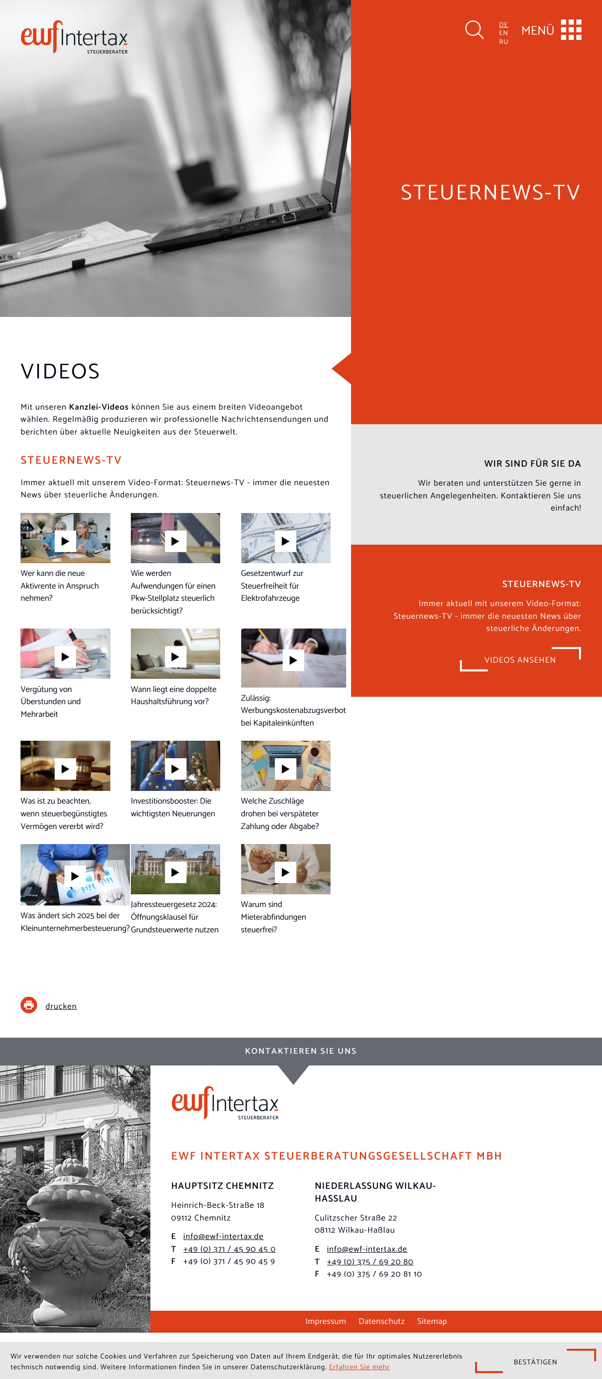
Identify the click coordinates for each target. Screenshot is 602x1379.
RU (503, 41)
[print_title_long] (56, 1005)
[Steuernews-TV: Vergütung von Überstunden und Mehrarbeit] (65, 674)
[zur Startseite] (74, 37)
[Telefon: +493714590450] (230, 1248)
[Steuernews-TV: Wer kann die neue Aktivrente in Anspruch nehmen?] (65, 558)
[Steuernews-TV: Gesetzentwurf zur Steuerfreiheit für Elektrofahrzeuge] (286, 558)
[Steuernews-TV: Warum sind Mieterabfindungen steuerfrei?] (286, 889)
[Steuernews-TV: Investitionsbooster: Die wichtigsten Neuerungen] (175, 779)
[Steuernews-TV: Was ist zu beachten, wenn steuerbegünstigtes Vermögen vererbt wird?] (65, 786)
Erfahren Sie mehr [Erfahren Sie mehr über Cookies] (359, 1366)
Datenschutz (382, 1320)
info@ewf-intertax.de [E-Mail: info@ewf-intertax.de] (224, 1235)
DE (503, 24)
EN (503, 32)
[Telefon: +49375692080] (370, 1261)
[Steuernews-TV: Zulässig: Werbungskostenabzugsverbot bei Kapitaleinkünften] (293, 679)
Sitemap (432, 1320)
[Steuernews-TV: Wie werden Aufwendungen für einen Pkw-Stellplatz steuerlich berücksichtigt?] (175, 565)
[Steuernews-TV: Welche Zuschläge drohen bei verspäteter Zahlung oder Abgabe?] (286, 786)
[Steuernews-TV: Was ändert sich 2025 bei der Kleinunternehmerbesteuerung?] (75, 889)
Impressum (325, 1320)
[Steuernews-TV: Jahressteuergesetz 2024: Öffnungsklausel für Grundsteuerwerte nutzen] (175, 889)
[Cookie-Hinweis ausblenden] (536, 1361)
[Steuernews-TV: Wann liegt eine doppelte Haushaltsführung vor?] (175, 668)
